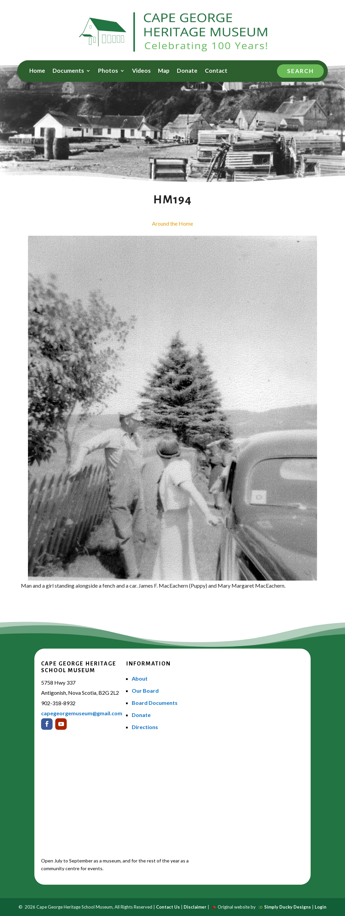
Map (163, 71)
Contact (216, 71)
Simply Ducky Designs (287, 907)
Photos (108, 71)
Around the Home (172, 223)
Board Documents (155, 702)
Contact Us (168, 907)
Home (37, 71)
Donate (187, 71)
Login (320, 907)
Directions (145, 727)
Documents (68, 71)
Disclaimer (195, 907)
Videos (141, 71)
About (140, 678)
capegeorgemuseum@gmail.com (81, 713)
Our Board (145, 690)
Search (300, 70)
